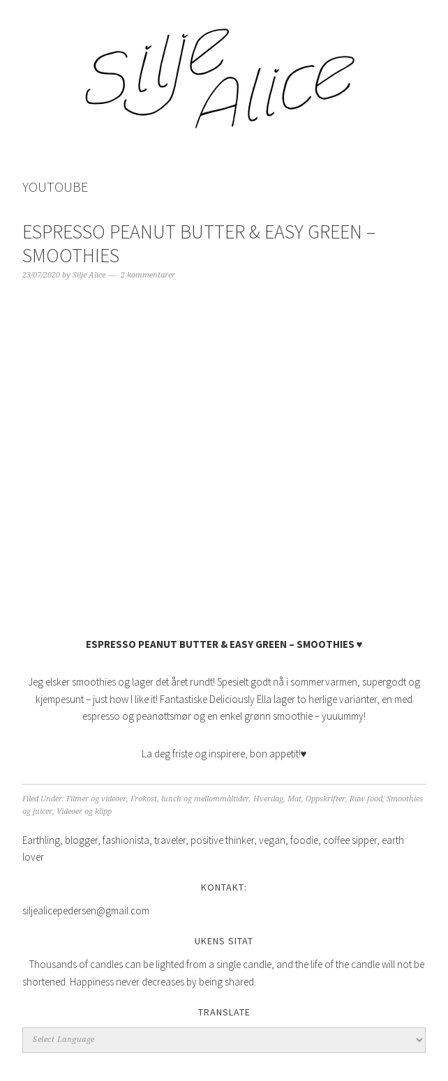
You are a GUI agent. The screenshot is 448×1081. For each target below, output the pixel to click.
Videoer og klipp (84, 811)
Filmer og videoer (96, 798)
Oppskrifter (325, 798)
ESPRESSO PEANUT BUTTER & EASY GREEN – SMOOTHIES (198, 243)
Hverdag (268, 798)
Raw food (366, 798)
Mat (294, 798)
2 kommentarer (148, 275)
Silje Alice (224, 71)
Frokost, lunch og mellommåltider (189, 798)
